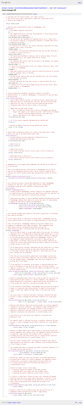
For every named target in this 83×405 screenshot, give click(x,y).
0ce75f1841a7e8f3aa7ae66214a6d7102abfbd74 (31, 8)
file (35, 14)
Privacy (14, 402)
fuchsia (4, 8)
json (80, 402)
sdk (51, 8)
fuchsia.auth (61, 8)
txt (76, 402)
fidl (55, 8)
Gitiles (9, 402)
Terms (18, 402)
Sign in (79, 2)
